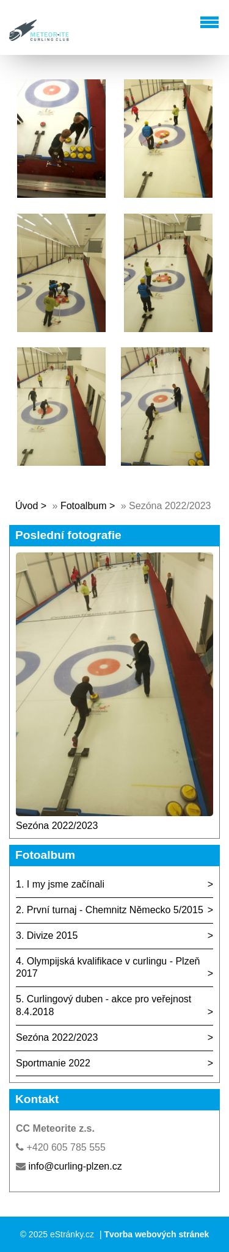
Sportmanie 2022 (53, 1063)
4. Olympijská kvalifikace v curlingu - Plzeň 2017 (108, 967)
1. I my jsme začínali (60, 884)
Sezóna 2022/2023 (57, 825)
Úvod (26, 506)
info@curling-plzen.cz (75, 1166)
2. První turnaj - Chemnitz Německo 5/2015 (109, 910)
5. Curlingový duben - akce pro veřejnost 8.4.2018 (103, 1005)
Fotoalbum (83, 506)
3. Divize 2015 (47, 935)
